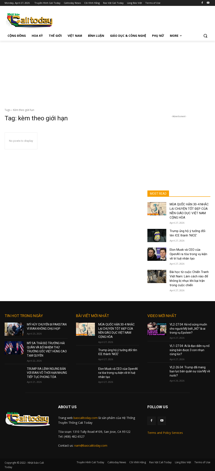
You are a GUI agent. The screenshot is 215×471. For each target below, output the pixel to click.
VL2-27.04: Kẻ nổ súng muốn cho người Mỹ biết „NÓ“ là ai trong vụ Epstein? (188, 328)
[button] (205, 36)
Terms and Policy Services (165, 433)
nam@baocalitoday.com (90, 445)
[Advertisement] (107, 72)
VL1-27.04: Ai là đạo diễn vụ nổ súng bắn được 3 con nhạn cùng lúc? (190, 350)
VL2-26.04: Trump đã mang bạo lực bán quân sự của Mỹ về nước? (190, 371)
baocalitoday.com (85, 418)
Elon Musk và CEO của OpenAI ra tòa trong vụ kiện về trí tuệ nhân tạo (188, 254)
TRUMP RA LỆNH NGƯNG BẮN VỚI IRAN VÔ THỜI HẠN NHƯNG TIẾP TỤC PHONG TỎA (47, 373)
